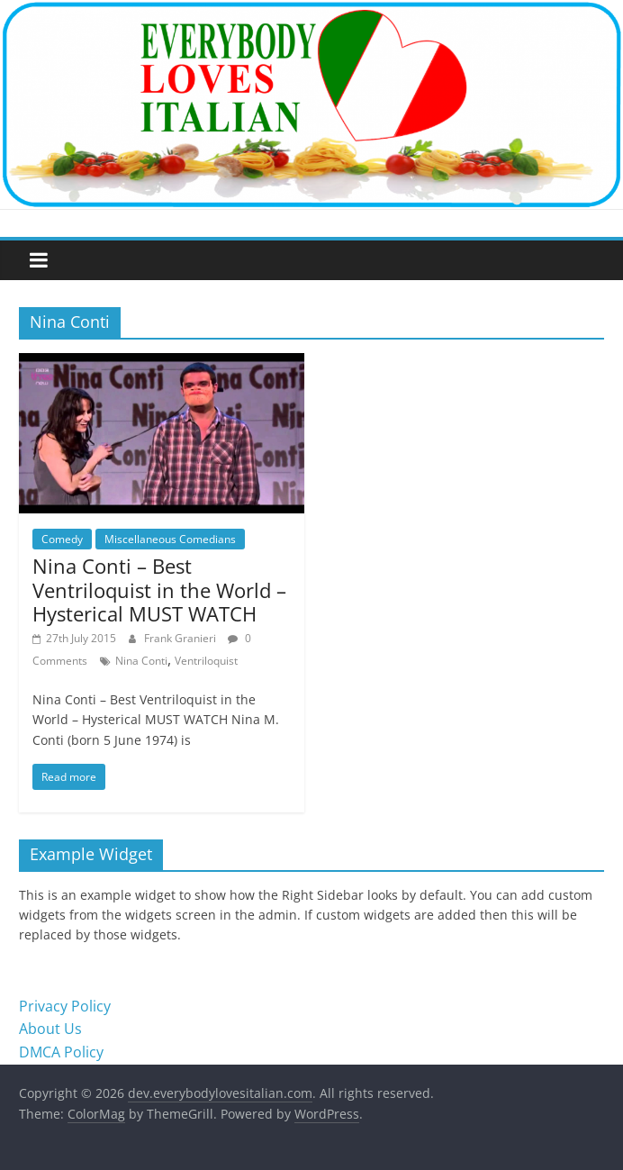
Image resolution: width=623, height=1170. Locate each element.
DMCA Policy (61, 1052)
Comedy (62, 539)
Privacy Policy (65, 1006)
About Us (50, 1028)
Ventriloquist (206, 660)
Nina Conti (141, 660)
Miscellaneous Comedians (170, 539)
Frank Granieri (181, 638)
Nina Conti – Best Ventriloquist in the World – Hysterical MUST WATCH (159, 589)
